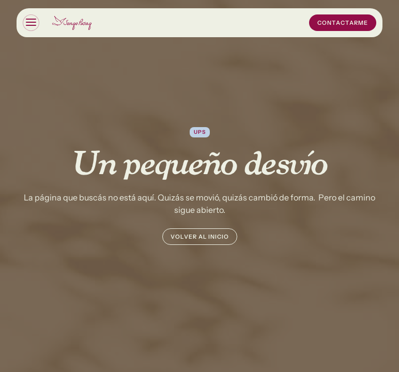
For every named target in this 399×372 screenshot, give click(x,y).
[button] (31, 22)
